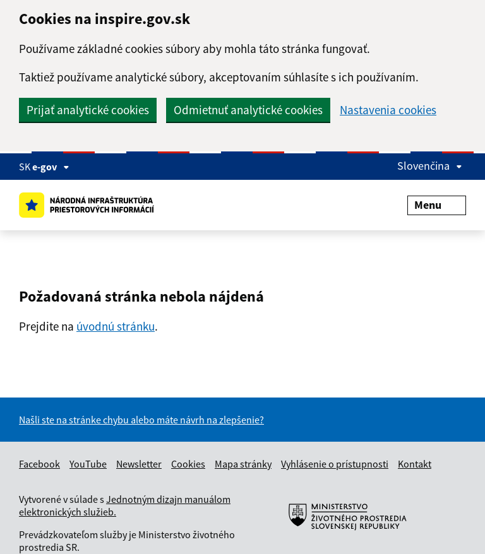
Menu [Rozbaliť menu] (436, 204)
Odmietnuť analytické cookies (248, 109)
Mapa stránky (243, 463)
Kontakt (414, 463)
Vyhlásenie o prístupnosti (334, 463)
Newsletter (139, 463)
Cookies (188, 463)
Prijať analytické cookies (88, 109)
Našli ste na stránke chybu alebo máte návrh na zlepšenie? (141, 419)
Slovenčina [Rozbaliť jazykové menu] (429, 165)
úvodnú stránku (115, 326)
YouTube (88, 463)
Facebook (39, 463)
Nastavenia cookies (388, 110)
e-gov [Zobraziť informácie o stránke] (50, 166)
